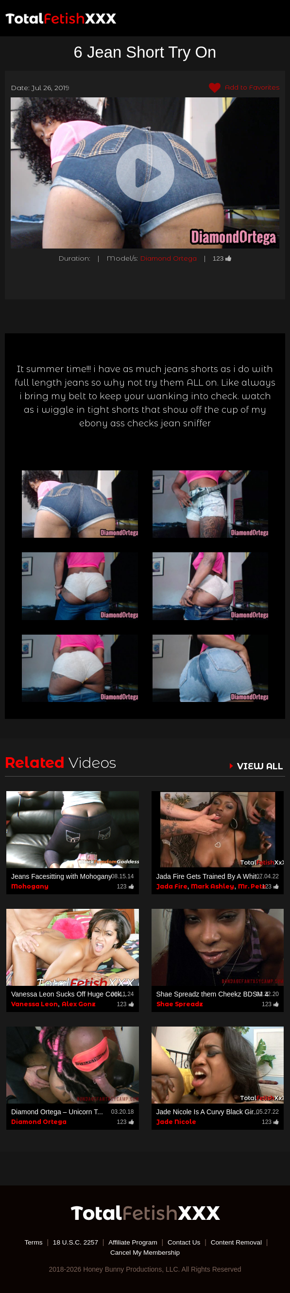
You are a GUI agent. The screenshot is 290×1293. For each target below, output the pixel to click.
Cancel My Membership (145, 1252)
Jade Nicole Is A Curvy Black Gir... (207, 1112)
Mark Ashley (212, 885)
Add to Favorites (242, 88)
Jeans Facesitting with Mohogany (61, 876)
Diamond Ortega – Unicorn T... (57, 1112)
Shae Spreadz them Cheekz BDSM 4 (212, 994)
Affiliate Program (132, 1242)
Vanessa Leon (34, 1004)
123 (224, 258)
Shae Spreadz (179, 1004)
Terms (31, 1242)
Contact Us (185, 1242)
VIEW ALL (260, 766)
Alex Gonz (79, 1004)
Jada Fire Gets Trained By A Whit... (209, 876)
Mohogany (30, 885)
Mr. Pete (252, 885)
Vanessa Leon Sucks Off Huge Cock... (69, 994)
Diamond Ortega (168, 258)
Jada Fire (172, 885)
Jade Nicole (176, 1121)
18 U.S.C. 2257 (74, 1242)
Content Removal (238, 1242)
